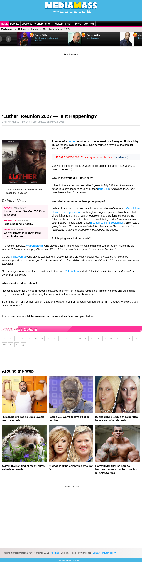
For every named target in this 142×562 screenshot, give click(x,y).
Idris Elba (103, 188)
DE (75, 11)
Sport (49, 24)
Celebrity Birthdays (68, 24)
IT (80, 11)
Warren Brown (34, 245)
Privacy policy (109, 553)
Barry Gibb (41, 35)
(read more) (121, 157)
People (14, 24)
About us (55, 553)
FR (66, 11)
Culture (27, 24)
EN (62, 11)
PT (83, 11)
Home (4, 24)
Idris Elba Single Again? (18, 223)
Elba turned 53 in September (106, 222)
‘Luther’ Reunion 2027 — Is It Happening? (49, 116)
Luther (34, 29)
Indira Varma (18, 256)
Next (8, 39)
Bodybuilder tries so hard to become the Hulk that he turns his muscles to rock (116, 469)
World (38, 24)
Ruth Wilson (72, 271)
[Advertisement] (71, 82)
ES (71, 11)
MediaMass (7, 29)
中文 (89, 11)
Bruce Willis (93, 35)
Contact (89, 24)
